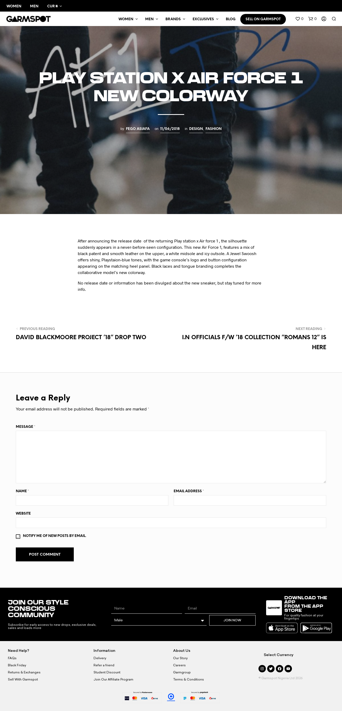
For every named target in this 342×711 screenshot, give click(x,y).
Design (196, 129)
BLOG (231, 19)
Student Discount (107, 672)
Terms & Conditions (188, 679)
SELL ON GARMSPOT (263, 19)
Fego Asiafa (138, 129)
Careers (179, 665)
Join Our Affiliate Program (113, 679)
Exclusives (203, 19)
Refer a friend (104, 665)
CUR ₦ (52, 6)
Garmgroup (182, 672)
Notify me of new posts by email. (54, 536)
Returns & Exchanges (24, 672)
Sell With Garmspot (23, 679)
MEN (149, 19)
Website (23, 513)
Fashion (214, 129)
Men (34, 6)
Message (25, 427)
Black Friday (17, 665)
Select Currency (279, 655)
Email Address (189, 491)
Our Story (180, 658)
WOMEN (126, 19)
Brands (173, 19)
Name (22, 491)
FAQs (12, 658)
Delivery (100, 658)
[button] (299, 19)
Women (14, 6)
